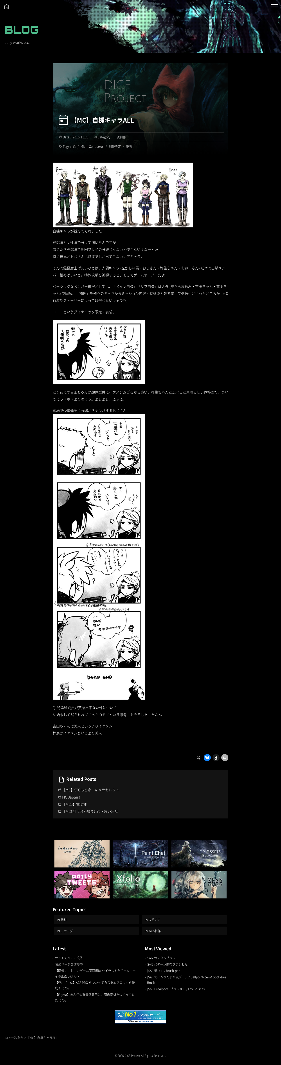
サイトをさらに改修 (69, 958)
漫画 (129, 146)
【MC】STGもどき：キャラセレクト (90, 789)
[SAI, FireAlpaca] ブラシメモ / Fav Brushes (176, 989)
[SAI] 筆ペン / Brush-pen (163, 970)
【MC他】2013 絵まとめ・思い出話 (90, 811)
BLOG (21, 29)
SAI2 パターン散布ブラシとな (167, 964)
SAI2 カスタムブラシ (161, 958)
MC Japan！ (71, 797)
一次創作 (119, 137)
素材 (64, 919)
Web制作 (155, 931)
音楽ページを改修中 (69, 964)
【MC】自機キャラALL (102, 120)
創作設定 (115, 146)
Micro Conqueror (92, 146)
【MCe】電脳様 (74, 804)
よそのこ (155, 919)
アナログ (67, 931)
